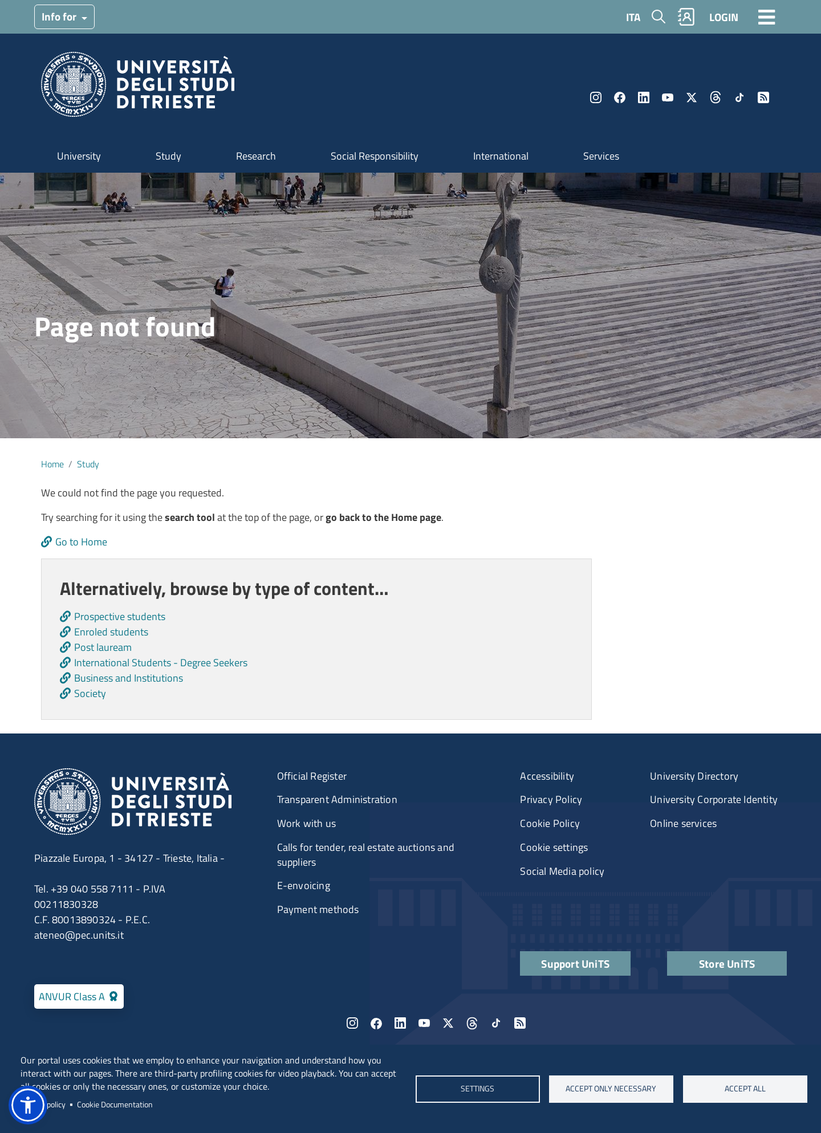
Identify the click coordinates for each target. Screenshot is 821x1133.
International (501, 156)
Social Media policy (562, 871)
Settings (477, 1088)
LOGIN (723, 17)
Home (52, 464)
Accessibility (547, 776)
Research (256, 156)
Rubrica (686, 17)
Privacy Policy (551, 799)
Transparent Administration (337, 799)
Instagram (595, 97)
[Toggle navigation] (767, 16)
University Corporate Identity (714, 799)
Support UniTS (575, 963)
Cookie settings (554, 847)
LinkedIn (643, 97)
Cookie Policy (550, 823)
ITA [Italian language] (633, 17)
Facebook (619, 97)
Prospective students (119, 616)
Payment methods (318, 909)
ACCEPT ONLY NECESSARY (611, 1088)
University (79, 156)
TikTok (739, 97)
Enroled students (111, 631)
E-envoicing (303, 885)
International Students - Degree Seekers (160, 662)
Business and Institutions (128, 678)
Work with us (306, 823)
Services (601, 156)
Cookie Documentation (115, 1104)
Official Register (312, 776)
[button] (27, 1105)
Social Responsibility (374, 156)
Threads (715, 97)
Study (168, 156)
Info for (60, 16)
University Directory (694, 776)
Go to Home (81, 541)
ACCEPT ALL (745, 1088)
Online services (683, 823)
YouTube (667, 97)
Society (90, 693)
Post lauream (103, 647)
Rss (763, 97)
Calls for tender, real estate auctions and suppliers (365, 854)
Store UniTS (727, 963)
